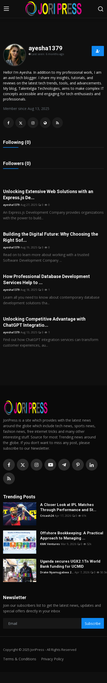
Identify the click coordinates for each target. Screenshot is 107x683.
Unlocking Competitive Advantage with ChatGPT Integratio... (44, 322)
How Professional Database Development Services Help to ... (46, 279)
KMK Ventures (50, 544)
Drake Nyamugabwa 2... (57, 572)
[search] (100, 9)
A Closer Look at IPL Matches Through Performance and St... (68, 507)
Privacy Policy (52, 658)
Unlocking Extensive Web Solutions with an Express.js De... (48, 194)
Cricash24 (47, 515)
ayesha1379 (11, 205)
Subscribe (93, 623)
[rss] (9, 478)
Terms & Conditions (19, 658)
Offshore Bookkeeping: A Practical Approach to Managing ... (71, 535)
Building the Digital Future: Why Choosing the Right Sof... (50, 237)
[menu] (6, 9)
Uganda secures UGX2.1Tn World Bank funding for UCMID (70, 564)
